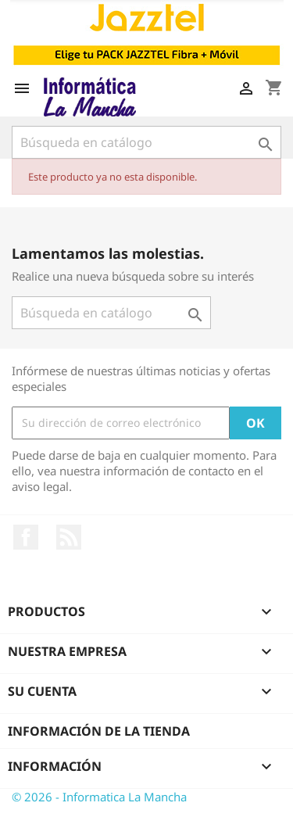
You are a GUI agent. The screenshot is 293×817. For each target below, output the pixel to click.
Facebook (25, 537)
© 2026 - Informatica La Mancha (99, 796)
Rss (68, 537)
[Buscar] (146, 142)
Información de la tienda (99, 731)
